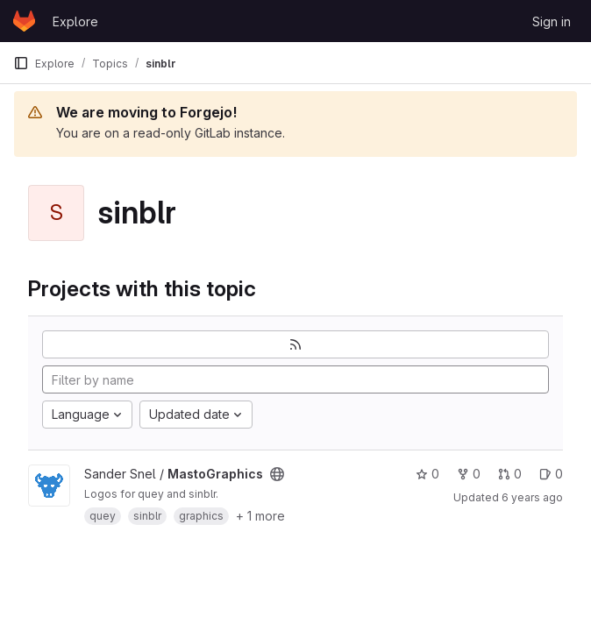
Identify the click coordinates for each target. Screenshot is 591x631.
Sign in (551, 21)
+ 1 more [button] (260, 515)
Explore (75, 21)
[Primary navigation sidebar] (21, 63)
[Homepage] (24, 21)
